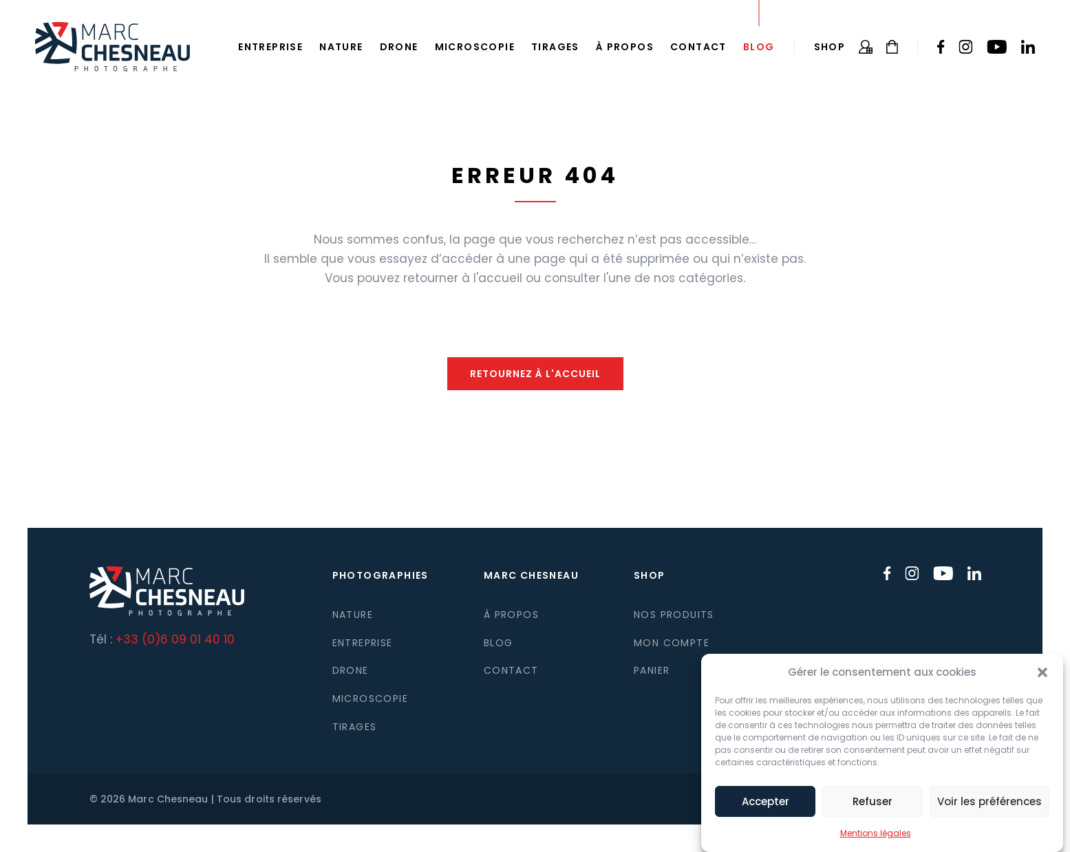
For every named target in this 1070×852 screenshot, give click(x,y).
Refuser (872, 808)
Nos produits (674, 614)
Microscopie (475, 47)
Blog (759, 47)
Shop (830, 47)
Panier (652, 670)
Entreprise (270, 47)
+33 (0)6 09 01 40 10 (175, 639)
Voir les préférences (989, 808)
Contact (698, 47)
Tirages (555, 47)
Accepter (765, 808)
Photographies (380, 575)
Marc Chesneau (531, 575)
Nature (341, 47)
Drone (399, 47)
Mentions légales (875, 840)
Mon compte (671, 643)
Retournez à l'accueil (535, 374)
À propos (625, 47)
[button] (1042, 680)
